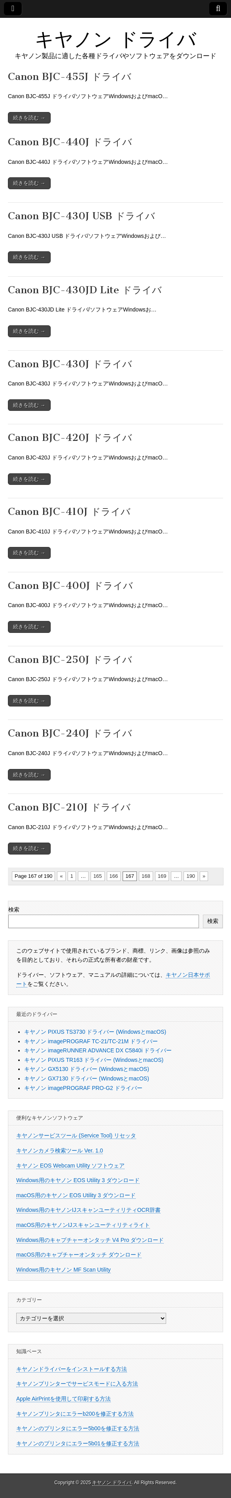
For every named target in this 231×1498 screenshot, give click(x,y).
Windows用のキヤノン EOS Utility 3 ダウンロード (78, 1180)
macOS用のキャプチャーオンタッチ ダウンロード (79, 1254)
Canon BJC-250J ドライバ (70, 659)
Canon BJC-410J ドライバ (69, 511)
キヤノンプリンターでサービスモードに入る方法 (77, 1383)
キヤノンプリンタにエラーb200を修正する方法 (75, 1414)
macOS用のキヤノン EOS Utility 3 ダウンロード (76, 1195)
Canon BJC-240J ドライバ (70, 733)
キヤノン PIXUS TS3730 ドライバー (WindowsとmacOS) (95, 1032)
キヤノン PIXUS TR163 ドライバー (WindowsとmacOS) (93, 1060)
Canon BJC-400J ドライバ (70, 585)
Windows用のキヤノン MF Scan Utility (63, 1269)
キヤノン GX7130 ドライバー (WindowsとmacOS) (86, 1078)
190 (190, 876)
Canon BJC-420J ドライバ (70, 437)
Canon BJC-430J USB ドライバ (81, 216)
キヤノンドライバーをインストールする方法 (71, 1369)
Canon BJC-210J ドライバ (69, 807)
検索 (13, 909)
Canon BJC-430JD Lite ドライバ (85, 290)
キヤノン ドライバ (115, 39)
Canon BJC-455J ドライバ (69, 76)
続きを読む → (29, 118)
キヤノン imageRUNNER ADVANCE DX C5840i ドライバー (98, 1050)
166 (114, 876)
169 (162, 876)
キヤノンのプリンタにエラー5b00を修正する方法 (77, 1428)
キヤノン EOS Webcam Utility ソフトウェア (70, 1165)
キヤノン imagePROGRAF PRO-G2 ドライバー (83, 1088)
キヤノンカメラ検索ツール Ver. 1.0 (59, 1150)
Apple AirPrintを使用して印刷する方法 (63, 1398)
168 (146, 876)
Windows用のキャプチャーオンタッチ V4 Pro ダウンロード (90, 1240)
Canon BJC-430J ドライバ (70, 364)
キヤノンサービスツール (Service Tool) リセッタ (76, 1135)
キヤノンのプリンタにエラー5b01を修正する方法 (77, 1443)
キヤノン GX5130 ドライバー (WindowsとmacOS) (86, 1069)
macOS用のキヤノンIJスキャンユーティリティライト (83, 1225)
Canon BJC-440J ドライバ (70, 142)
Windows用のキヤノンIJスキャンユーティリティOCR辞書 (88, 1210)
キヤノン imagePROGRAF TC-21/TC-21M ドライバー (91, 1041)
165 (97, 876)
